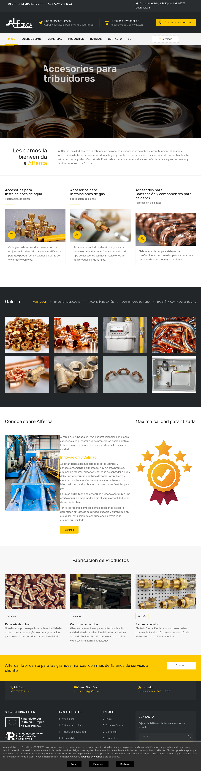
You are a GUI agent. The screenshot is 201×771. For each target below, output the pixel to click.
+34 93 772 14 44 (60, 4)
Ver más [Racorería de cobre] (12, 616)
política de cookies (92, 756)
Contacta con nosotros (174, 22)
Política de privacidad (72, 731)
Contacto (181, 665)
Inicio (107, 718)
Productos (110, 738)
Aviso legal (66, 718)
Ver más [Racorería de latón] (142, 616)
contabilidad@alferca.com (25, 4)
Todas (74, 764)
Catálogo (165, 39)
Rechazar (125, 764)
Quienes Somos (113, 725)
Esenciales (99, 764)
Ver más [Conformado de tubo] (77, 616)
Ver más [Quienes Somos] (69, 529)
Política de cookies (71, 725)
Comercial (110, 731)
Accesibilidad (67, 738)
